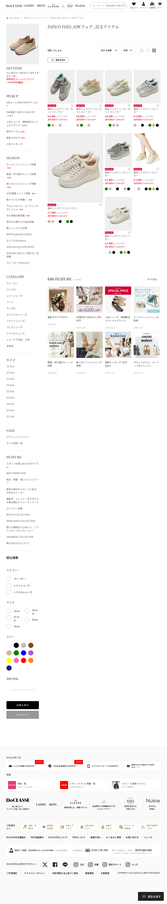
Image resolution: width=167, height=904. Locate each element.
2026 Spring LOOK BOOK (20, 246)
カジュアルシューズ (16, 314)
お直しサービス (67, 827)
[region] (83, 5)
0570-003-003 (143, 850)
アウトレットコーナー (18, 436)
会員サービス (106, 827)
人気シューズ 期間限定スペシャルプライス (22, 123)
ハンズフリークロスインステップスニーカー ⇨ (22, 77)
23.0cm (10, 385)
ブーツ (9, 302)
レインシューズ (14, 295)
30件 (125, 50)
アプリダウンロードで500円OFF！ (103, 766)
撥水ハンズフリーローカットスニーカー (60, 110)
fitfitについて (79, 837)
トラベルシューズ (15, 333)
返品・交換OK (29, 827)
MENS (41, 5)
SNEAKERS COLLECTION (19, 536)
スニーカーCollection (18, 262)
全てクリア (23, 714)
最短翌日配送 (48, 827)
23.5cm (10, 391)
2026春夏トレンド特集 (20, 193)
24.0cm (10, 397)
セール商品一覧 (14, 443)
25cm (35, 619)
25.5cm (10, 416)
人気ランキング (14, 143)
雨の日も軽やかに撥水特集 (20, 221)
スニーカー (12, 283)
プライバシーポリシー (35, 873)
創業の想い (96, 837)
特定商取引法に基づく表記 (65, 873)
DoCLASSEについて (58, 837)
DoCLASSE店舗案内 (16, 837)
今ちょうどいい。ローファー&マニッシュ (22, 207)
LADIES (29, 5)
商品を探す (151, 896)
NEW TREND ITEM (16, 473)
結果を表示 (23, 705)
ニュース (148, 837)
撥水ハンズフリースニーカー (146, 110)
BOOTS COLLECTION (17, 514)
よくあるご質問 (113, 837)
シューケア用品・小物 (18, 339)
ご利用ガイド (10, 827)
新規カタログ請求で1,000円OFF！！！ (140, 765)
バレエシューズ (14, 327)
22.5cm (10, 378)
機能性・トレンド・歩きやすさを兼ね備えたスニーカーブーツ (22, 500)
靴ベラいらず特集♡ (19, 199)
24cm (17, 626)
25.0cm (10, 410)
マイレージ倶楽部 (126, 827)
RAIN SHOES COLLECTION (20, 520)
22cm (17, 611)
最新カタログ (15, 137)
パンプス (11, 289)
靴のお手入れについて (18, 543)
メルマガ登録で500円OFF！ (25, 764)
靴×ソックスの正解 (16, 228)
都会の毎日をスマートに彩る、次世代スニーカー (22, 490)
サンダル (11, 308)
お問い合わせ (132, 837)
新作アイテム (15, 131)
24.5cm (10, 403)
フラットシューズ (15, 320)
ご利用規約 (11, 873)
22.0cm (10, 372)
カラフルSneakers (16, 240)
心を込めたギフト (87, 827)
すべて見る (152, 279)
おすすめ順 (106, 50)
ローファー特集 (14, 508)
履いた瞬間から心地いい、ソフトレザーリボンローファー (22, 529)
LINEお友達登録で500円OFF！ (65, 765)
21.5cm (10, 366)
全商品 (9, 345)
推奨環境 (89, 873)
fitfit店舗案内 (37, 837)
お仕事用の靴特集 (18, 215)
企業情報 (105, 873)
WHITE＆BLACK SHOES (19, 234)
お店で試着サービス (149, 827)
